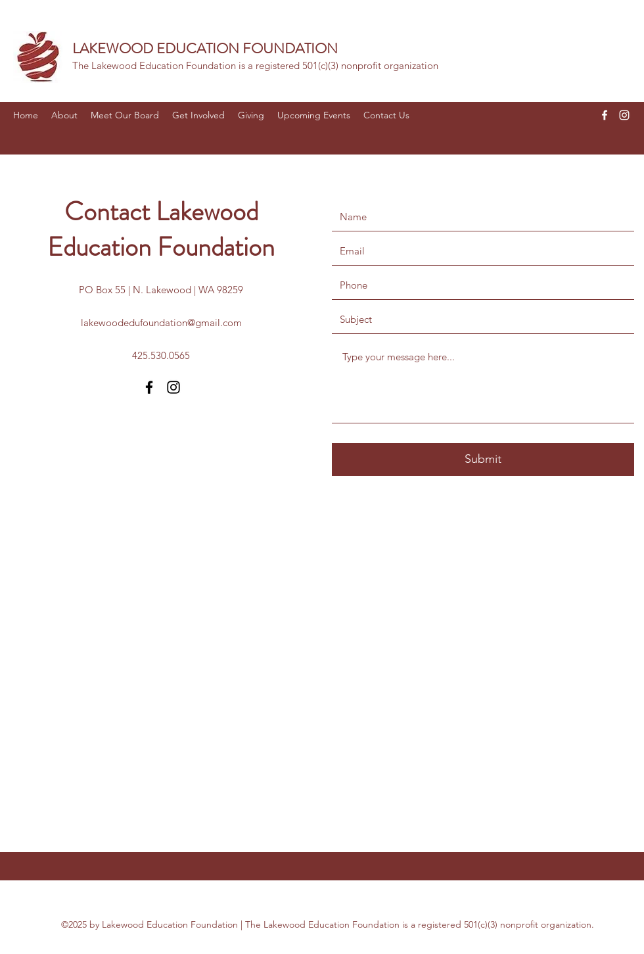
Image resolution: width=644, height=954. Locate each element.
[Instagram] (624, 115)
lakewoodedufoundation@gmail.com (161, 322)
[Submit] (483, 459)
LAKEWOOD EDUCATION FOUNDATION (205, 48)
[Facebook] (604, 115)
